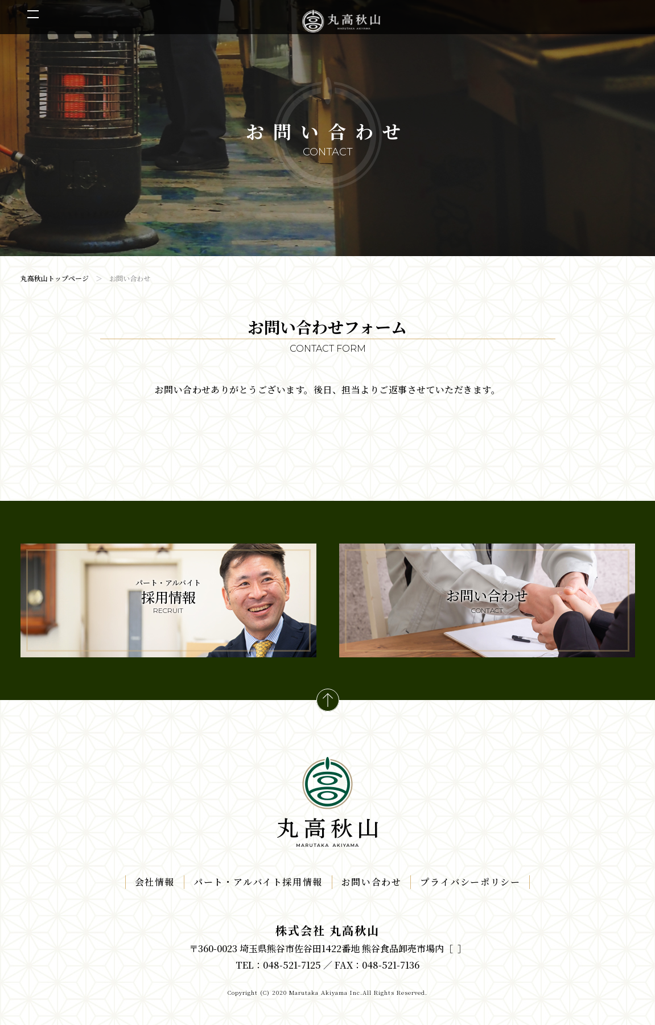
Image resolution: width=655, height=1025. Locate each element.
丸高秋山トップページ (54, 278)
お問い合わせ (371, 881)
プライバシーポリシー (470, 881)
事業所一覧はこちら (455, 948)
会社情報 (155, 881)
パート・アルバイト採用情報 (258, 881)
